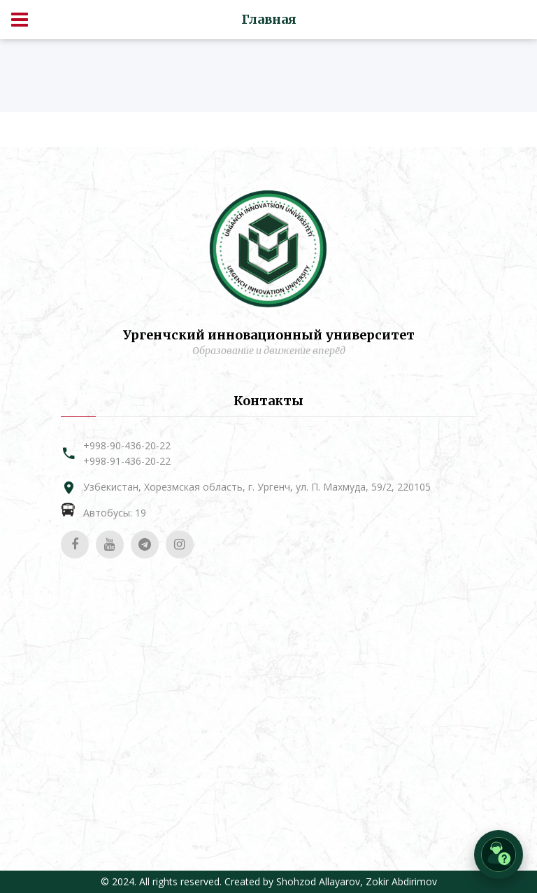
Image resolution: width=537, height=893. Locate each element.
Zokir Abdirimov (401, 881)
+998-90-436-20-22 (127, 445)
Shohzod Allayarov (318, 881)
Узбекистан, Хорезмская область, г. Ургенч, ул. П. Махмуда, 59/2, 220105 (257, 486)
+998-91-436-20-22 (127, 460)
